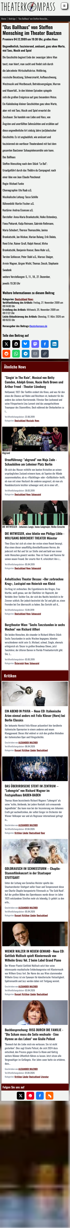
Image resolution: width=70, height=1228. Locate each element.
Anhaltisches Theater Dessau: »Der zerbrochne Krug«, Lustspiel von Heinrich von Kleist (34, 581)
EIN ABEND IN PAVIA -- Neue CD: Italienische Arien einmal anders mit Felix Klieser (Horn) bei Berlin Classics (35, 716)
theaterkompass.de (38, 326)
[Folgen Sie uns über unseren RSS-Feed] (49, 1096)
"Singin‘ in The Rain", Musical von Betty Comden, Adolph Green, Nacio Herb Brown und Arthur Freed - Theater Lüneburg (34, 382)
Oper (43, 832)
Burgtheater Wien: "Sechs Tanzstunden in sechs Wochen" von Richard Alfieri (35, 627)
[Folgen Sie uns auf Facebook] (40, 1096)
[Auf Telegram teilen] (25, 353)
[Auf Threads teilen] (16, 344)
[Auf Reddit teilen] (6, 353)
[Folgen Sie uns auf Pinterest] (30, 1096)
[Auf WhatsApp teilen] (16, 353)
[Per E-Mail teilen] (35, 353)
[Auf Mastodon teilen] (35, 344)
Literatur (45, 1076)
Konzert (18, 750)
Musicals (30, 420)
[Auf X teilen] (6, 344)
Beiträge (12, 18)
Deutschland (21, 299)
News (30, 299)
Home (3, 18)
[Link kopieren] (45, 353)
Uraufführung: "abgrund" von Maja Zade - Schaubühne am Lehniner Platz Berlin (31, 462)
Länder (33, 750)
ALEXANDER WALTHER (28, 742)
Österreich (19, 663)
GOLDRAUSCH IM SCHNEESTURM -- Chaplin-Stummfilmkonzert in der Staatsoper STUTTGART (33, 873)
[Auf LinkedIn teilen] (54, 344)
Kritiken (25, 750)
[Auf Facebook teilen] (45, 344)
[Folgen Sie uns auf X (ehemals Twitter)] (21, 1096)
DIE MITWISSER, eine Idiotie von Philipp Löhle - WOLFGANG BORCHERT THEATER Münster (34, 535)
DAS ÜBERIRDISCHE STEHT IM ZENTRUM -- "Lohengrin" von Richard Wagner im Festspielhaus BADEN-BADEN (31, 790)
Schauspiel (36, 494)
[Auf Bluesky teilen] (25, 344)
